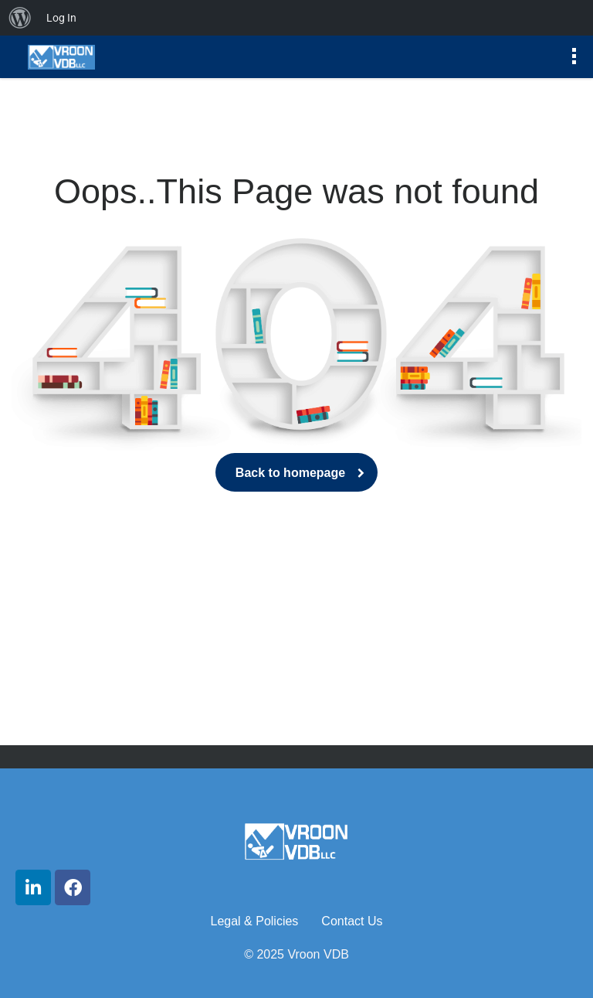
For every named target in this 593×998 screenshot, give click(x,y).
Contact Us (351, 921)
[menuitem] (20, 18)
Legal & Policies (255, 921)
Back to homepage (296, 472)
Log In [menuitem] (61, 18)
